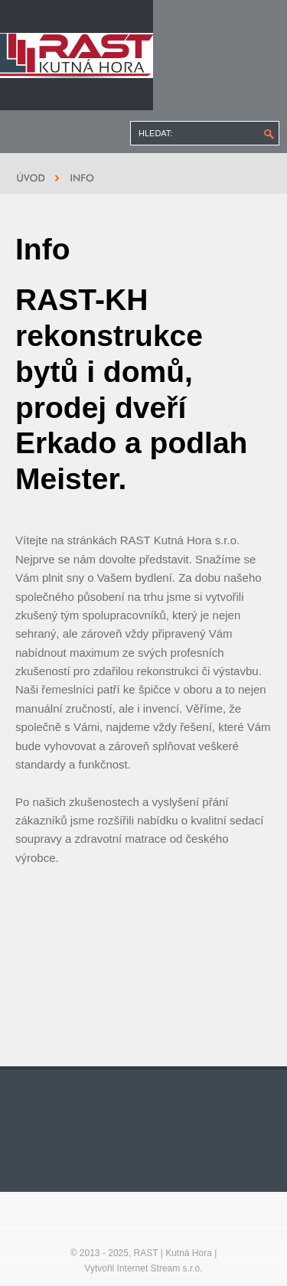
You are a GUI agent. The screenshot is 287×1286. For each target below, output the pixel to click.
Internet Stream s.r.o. (160, 1268)
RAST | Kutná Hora (173, 1253)
